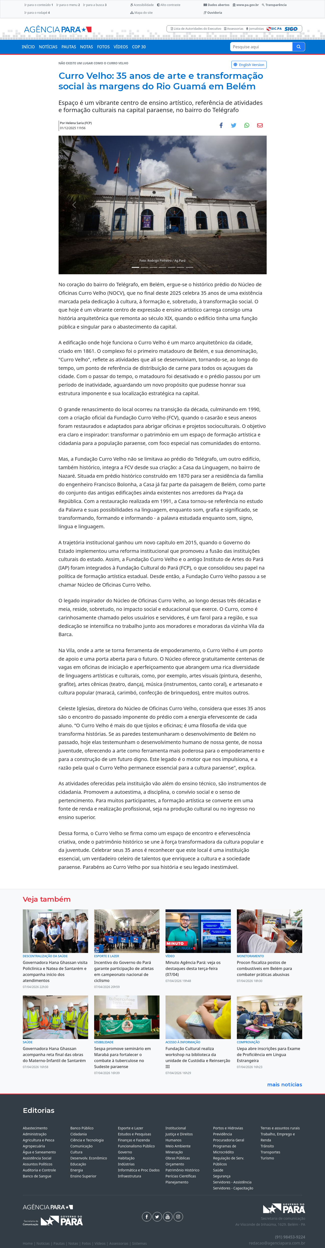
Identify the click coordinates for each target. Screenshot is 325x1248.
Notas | (75, 1243)
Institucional (176, 1128)
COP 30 (139, 47)
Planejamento (177, 1182)
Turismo (267, 1158)
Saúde (218, 1170)
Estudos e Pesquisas (134, 1134)
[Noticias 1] (135, 267)
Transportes (270, 1152)
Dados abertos (216, 5)
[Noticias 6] (180, 267)
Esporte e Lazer (130, 1128)
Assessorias (233, 29)
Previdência (222, 1134)
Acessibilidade (142, 5)
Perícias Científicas (181, 1176)
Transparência (274, 5)
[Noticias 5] (171, 267)
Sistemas (139, 1243)
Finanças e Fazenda (134, 1140)
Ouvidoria (213, 13)
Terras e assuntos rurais (280, 1128)
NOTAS (86, 47)
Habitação (126, 1158)
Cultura (76, 1152)
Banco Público (82, 1128)
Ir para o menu (68, 5)
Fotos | (88, 1243)
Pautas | (61, 1243)
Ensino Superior (83, 1176)
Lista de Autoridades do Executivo (196, 29)
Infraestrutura (129, 1176)
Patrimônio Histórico (183, 1170)
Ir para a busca (95, 5)
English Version (249, 64)
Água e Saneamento (39, 1152)
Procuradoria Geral (228, 1140)
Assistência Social (37, 1158)
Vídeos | (102, 1243)
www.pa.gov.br (246, 5)
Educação (78, 1164)
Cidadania (78, 1134)
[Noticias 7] (189, 267)
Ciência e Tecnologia (87, 1140)
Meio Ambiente (178, 1146)
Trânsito (267, 1146)
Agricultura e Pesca (38, 1140)
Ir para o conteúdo (38, 5)
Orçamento (175, 1164)
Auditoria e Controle (39, 1170)
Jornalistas (255, 29)
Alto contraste (169, 5)
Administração (35, 1134)
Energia (76, 1170)
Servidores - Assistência (232, 1182)
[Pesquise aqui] (298, 46)
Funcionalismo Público (136, 1146)
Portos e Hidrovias (228, 1128)
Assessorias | (120, 1243)
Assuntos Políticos (37, 1164)
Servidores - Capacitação (233, 1188)
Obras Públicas (178, 1158)
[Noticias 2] (144, 267)
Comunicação (81, 1146)
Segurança (221, 1176)
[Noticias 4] (162, 267)
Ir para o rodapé (37, 13)
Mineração (174, 1152)
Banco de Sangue (37, 1176)
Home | (30, 1243)
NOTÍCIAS (48, 47)
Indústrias (126, 1164)
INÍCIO (28, 47)
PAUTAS (68, 47)
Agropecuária (34, 1146)
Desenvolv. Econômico (88, 1158)
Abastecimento (35, 1128)
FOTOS (103, 47)
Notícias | (45, 1243)
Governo (125, 1152)
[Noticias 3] (153, 267)
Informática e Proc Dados (139, 1170)
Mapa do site (141, 13)
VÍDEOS (121, 47)
